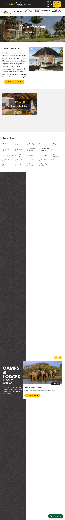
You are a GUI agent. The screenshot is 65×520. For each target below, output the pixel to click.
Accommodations (21, 4)
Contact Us (19, 6)
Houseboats (45, 11)
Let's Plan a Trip (56, 4)
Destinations (19, 11)
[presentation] (4, 104)
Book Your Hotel (14, 82)
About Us (18, 2)
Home (20, 32)
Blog (29, 4)
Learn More (32, 395)
